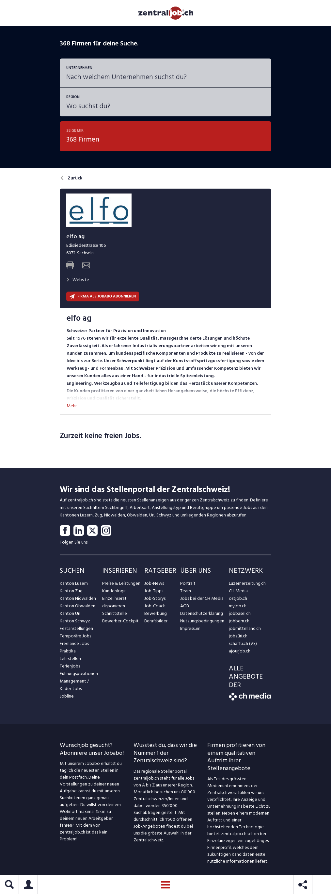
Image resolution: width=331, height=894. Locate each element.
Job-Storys (155, 598)
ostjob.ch (238, 598)
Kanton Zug (71, 591)
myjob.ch (237, 606)
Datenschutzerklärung (201, 613)
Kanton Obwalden (77, 606)
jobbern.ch (239, 621)
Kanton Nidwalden (78, 598)
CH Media (238, 591)
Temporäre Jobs (75, 636)
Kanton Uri (70, 613)
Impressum (190, 628)
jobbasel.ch (240, 613)
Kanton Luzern (74, 583)
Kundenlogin (114, 591)
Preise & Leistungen (121, 583)
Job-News (154, 583)
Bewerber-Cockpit (120, 621)
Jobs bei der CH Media (202, 598)
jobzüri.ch (238, 636)
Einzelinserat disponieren (114, 602)
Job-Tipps (153, 591)
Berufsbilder (155, 621)
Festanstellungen (76, 628)
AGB (184, 606)
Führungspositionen (79, 673)
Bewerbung (155, 613)
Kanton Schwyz (75, 621)
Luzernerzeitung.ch (247, 583)
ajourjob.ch (239, 651)
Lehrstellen (70, 658)
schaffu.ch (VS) (243, 643)
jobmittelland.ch (245, 628)
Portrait (188, 583)
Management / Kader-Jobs (74, 684)
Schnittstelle (114, 613)
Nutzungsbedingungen (202, 621)
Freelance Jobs (74, 643)
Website (77, 279)
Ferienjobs (70, 666)
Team (185, 591)
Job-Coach (155, 606)
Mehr (72, 406)
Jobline (67, 696)
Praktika (68, 651)
